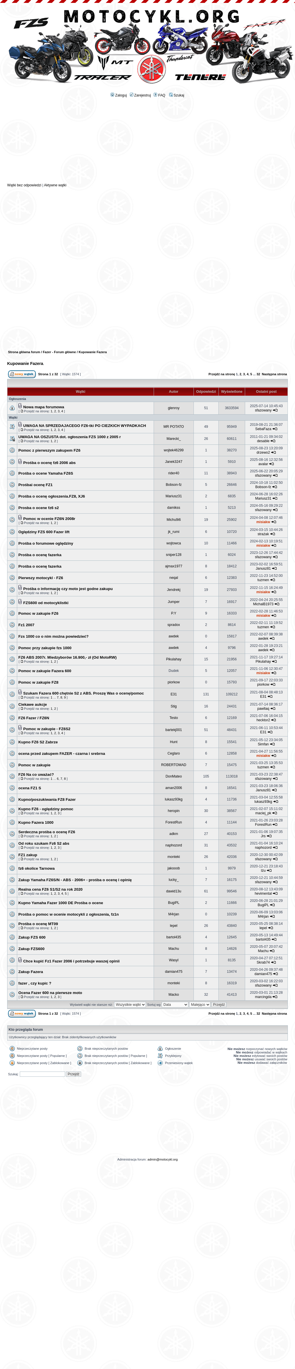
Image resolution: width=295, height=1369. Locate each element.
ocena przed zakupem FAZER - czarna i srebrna (61, 753)
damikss (173, 508)
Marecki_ (174, 439)
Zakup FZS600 (31, 949)
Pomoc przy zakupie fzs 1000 (44, 648)
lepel (173, 926)
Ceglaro (173, 753)
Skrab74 (263, 962)
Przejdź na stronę (221, 374)
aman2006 (173, 788)
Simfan (263, 744)
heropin (173, 811)
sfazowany (263, 410)
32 (258, 374)
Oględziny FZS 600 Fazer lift (43, 532)
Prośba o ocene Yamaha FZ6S (45, 473)
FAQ (159, 95)
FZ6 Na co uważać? (36, 774)
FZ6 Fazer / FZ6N (33, 718)
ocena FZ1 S (29, 788)
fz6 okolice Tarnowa (36, 868)
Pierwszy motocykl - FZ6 (40, 578)
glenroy (173, 408)
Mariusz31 (173, 496)
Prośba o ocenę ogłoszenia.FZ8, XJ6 (51, 496)
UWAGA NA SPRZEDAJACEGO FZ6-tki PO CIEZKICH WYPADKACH (84, 426)
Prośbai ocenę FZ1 (35, 485)
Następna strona (274, 374)
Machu (173, 949)
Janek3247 (173, 462)
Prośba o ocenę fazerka (39, 555)
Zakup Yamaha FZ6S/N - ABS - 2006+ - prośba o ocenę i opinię (75, 880)
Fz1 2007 (26, 625)
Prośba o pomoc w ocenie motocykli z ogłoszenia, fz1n (68, 914)
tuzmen (263, 580)
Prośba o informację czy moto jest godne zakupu (68, 589)
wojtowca (174, 543)
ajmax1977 (173, 566)
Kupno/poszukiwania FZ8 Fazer (47, 799)
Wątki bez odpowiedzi (24, 185)
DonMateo (173, 776)
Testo (173, 718)
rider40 (173, 473)
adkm (173, 834)
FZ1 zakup (27, 855)
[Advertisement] (147, 142)
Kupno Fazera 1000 (35, 822)
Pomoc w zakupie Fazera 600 (44, 671)
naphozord (173, 845)
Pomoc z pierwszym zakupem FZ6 (49, 450)
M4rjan (173, 914)
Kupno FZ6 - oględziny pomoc (45, 809)
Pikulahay (173, 659)
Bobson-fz (173, 485)
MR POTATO (173, 427)
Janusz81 (263, 568)
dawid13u (173, 891)
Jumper (173, 602)
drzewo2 (263, 452)
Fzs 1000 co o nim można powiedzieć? (53, 636)
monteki (173, 857)
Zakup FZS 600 (32, 937)
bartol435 (173, 937)
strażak (263, 534)
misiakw (263, 522)
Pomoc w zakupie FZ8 (38, 682)
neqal (173, 578)
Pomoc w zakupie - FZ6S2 (46, 729)
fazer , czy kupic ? (34, 983)
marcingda (263, 997)
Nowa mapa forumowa (43, 407)
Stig (174, 706)
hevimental (263, 894)
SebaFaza (263, 429)
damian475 (173, 972)
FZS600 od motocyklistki (46, 603)
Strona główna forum (24, 352)
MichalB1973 (263, 604)
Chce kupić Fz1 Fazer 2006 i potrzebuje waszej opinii (71, 961)
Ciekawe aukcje (32, 704)
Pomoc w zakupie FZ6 (38, 613)
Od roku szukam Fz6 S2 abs (43, 843)
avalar (263, 464)
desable (263, 441)
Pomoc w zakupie (34, 765)
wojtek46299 (173, 450)
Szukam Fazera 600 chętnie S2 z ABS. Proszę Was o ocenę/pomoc (83, 693)
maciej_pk (263, 813)
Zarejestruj (140, 95)
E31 (174, 694)
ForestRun (173, 822)
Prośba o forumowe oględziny (45, 543)
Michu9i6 (174, 520)
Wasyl (173, 960)
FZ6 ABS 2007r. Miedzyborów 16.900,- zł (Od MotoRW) (67, 657)
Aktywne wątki (55, 185)
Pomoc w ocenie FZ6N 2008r (49, 519)
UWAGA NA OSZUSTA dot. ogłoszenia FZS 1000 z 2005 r (69, 437)
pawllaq (263, 709)
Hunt (173, 742)
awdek (174, 636)
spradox (173, 625)
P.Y (173, 613)
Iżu (263, 871)
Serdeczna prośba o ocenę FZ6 (46, 832)
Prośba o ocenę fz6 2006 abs (49, 463)
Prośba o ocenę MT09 (38, 924)
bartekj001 (173, 730)
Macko (174, 995)
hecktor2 (263, 720)
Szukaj (176, 95)
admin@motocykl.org (162, 1159)
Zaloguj (119, 95)
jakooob (173, 868)
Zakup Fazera (30, 972)
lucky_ (174, 880)
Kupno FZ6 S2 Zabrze (38, 742)
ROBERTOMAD (173, 765)
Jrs (263, 836)
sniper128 (173, 555)
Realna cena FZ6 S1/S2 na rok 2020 (50, 889)
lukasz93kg (174, 799)
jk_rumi (173, 532)
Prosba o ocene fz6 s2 (38, 508)
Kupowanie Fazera (25, 363)
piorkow (174, 682)
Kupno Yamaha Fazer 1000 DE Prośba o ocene (60, 903)
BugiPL (173, 903)
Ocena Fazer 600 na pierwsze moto (50, 993)
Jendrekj (174, 590)
